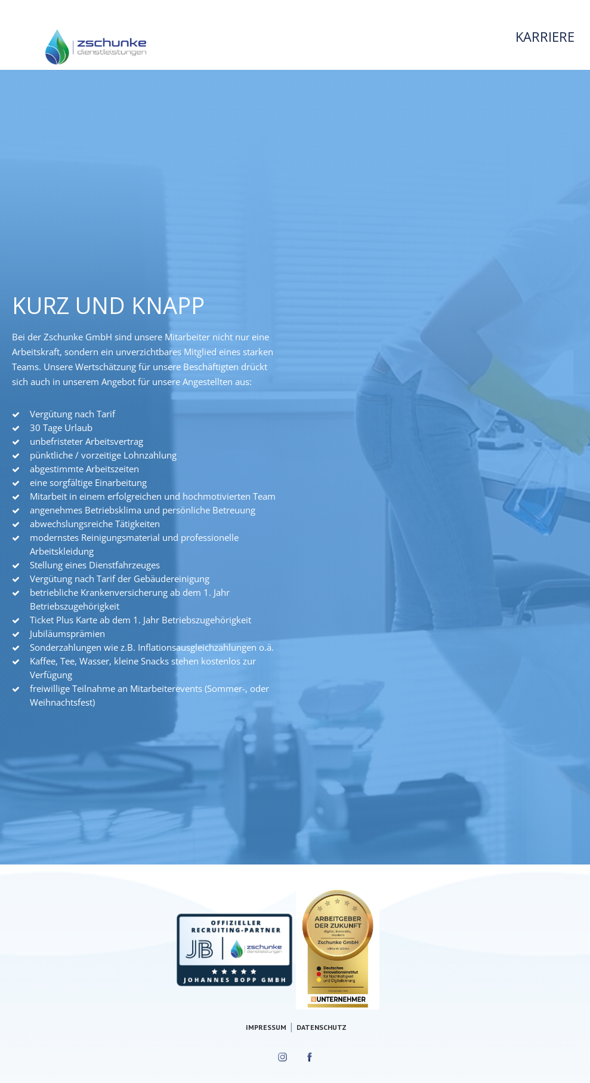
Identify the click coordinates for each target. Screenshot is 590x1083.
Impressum (266, 1027)
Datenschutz (321, 1027)
